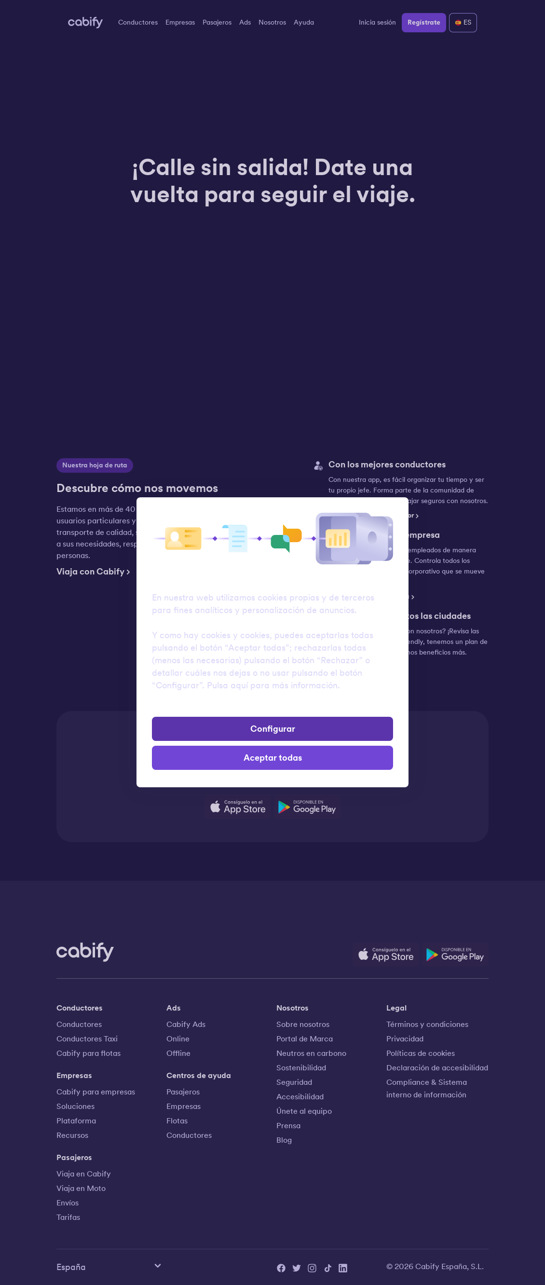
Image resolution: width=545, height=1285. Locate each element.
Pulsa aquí (227, 685)
